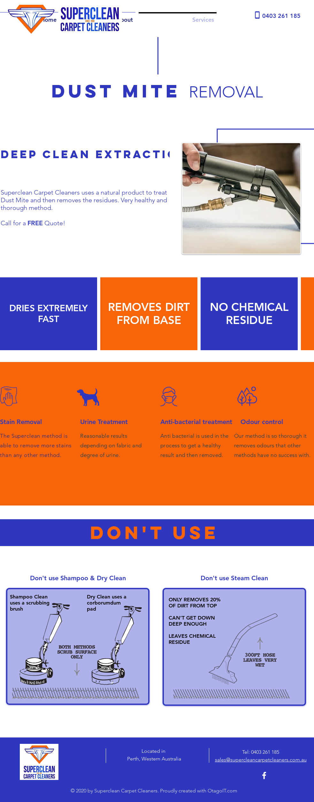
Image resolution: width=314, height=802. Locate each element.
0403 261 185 (265, 752)
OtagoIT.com (222, 791)
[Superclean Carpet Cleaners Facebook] (264, 775)
